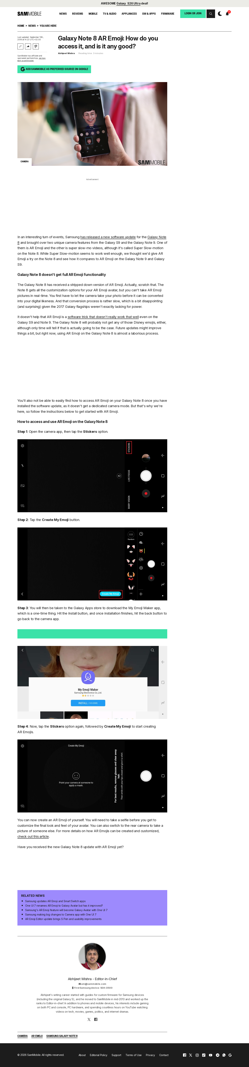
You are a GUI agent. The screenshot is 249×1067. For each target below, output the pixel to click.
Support (116, 1055)
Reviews (77, 14)
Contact (164, 1055)
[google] (230, 1055)
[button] (211, 13)
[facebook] (184, 1055)
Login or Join (193, 13)
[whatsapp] (223, 1055)
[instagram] (197, 1055)
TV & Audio (109, 14)
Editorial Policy (98, 1055)
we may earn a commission (31, 59)
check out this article (33, 836)
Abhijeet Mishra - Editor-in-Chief (92, 979)
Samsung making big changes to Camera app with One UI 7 (60, 914)
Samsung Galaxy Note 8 (61, 1036)
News (63, 14)
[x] (190, 1055)
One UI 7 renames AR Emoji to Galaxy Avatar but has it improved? (64, 905)
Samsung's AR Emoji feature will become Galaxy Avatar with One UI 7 (66, 910)
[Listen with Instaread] (36, 46)
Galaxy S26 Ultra (128, 3)
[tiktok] (204, 1055)
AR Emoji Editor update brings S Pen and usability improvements (63, 919)
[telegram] (218, 1055)
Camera (22, 1036)
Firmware (167, 14)
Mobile (93, 14)
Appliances (129, 14)
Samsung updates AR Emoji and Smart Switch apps (55, 901)
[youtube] (210, 1055)
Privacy (150, 1055)
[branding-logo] (29, 13)
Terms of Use (134, 1055)
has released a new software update (108, 237)
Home (20, 26)
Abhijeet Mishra (66, 53)
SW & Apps (149, 14)
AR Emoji (37, 1036)
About (82, 1055)
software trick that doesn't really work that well (103, 317)
